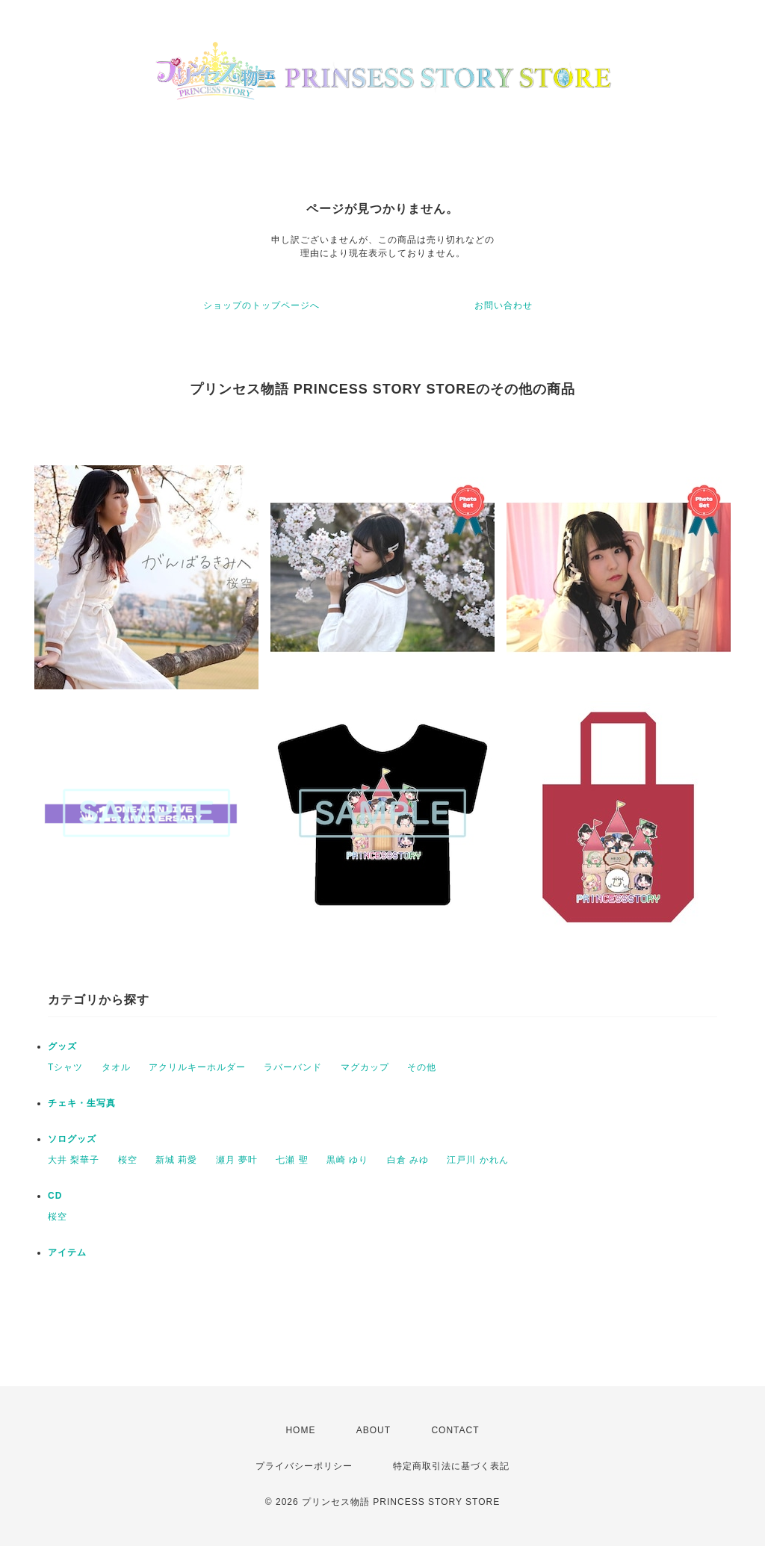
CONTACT (455, 1430)
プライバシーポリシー (304, 1466)
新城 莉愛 (176, 1160)
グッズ (62, 1046)
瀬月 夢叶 (237, 1160)
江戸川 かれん (477, 1160)
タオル (116, 1067)
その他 (421, 1067)
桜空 (127, 1160)
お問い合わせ (503, 305)
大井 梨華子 (73, 1160)
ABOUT (373, 1430)
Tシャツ (65, 1067)
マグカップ (365, 1067)
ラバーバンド (293, 1067)
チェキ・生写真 (82, 1103)
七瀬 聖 (292, 1160)
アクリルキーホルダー (197, 1067)
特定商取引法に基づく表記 (451, 1466)
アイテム (67, 1252)
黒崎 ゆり (347, 1160)
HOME (300, 1430)
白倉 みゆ (408, 1160)
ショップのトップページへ (261, 305)
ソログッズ (72, 1139)
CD (55, 1195)
